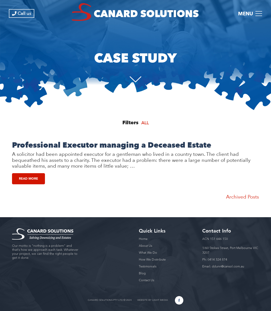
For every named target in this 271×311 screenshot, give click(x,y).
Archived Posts (242, 197)
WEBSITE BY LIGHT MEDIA (152, 300)
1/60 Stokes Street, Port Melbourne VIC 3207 (230, 250)
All (145, 123)
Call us (21, 13)
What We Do (148, 252)
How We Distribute (152, 259)
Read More (28, 179)
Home (143, 239)
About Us (145, 245)
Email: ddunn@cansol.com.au (223, 266)
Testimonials (147, 266)
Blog (142, 273)
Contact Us (146, 280)
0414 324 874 (217, 259)
